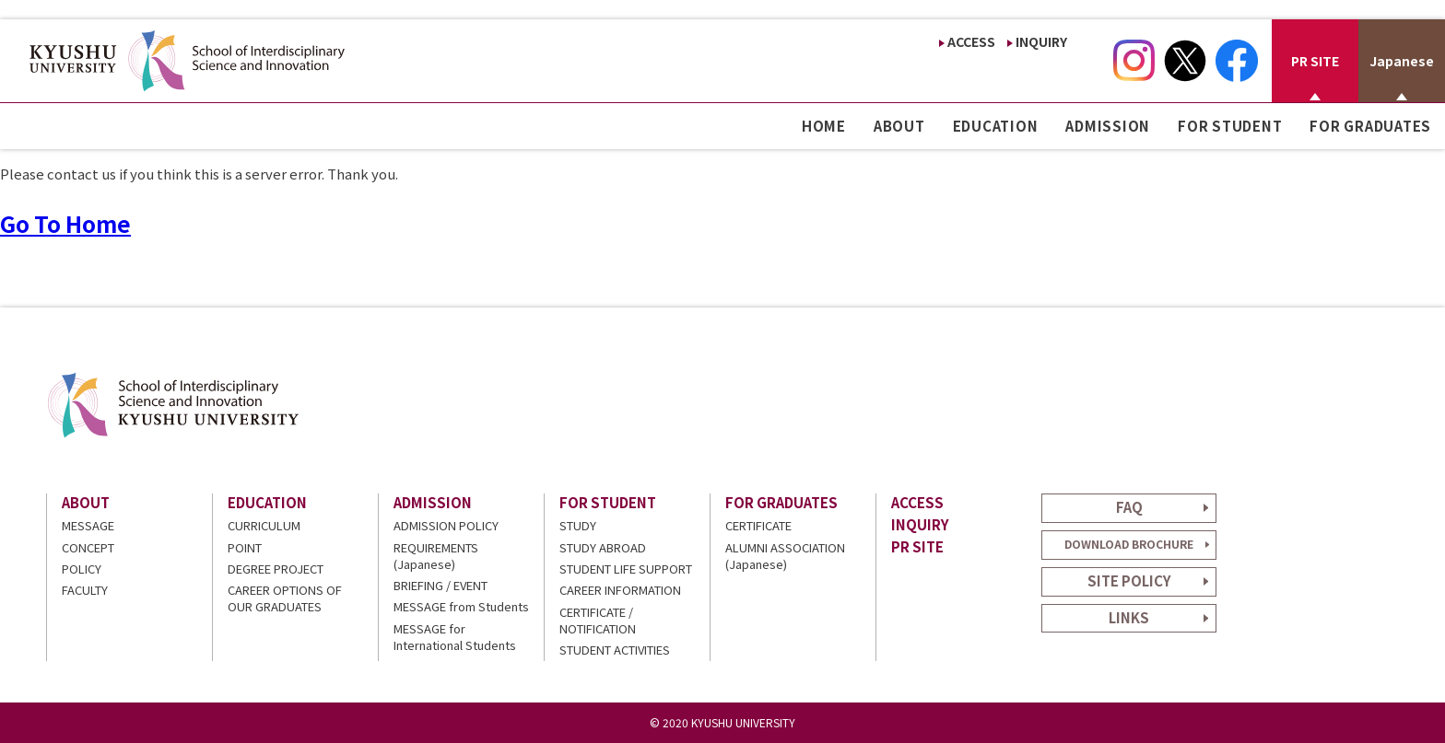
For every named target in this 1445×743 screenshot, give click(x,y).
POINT (245, 547)
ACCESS (971, 41)
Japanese (1401, 61)
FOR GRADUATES (1370, 125)
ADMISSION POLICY (446, 525)
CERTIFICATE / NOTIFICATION (597, 620)
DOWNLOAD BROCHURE (1128, 543)
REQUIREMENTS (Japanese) (436, 556)
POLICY (81, 568)
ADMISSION (1107, 125)
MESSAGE (88, 525)
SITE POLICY (1129, 580)
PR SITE (1315, 61)
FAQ (1129, 507)
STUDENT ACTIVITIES (614, 649)
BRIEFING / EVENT (441, 585)
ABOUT (899, 125)
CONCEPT (88, 547)
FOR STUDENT (1230, 125)
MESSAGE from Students (461, 606)
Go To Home (65, 223)
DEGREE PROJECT (275, 568)
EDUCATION (996, 125)
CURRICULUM (264, 525)
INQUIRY (1041, 41)
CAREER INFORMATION (620, 589)
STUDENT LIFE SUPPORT (625, 568)
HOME (824, 125)
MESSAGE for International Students (455, 637)
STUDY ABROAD (602, 547)
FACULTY (85, 589)
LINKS (1129, 617)
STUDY (577, 525)
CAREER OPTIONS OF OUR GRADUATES (285, 598)
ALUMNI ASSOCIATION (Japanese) (785, 556)
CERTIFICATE (758, 525)
